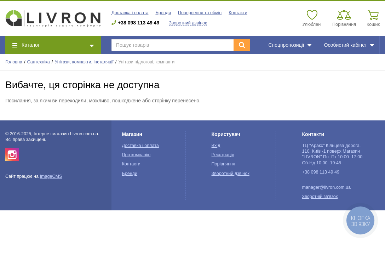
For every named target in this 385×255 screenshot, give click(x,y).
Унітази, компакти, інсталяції (83, 62)
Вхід (216, 145)
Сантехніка (38, 62)
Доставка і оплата (129, 12)
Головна (13, 62)
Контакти (238, 12)
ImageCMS (51, 176)
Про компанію (136, 154)
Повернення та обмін (200, 12)
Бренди (163, 12)
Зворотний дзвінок (188, 23)
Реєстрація (223, 154)
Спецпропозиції (289, 45)
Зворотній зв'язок (320, 196)
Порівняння (223, 164)
